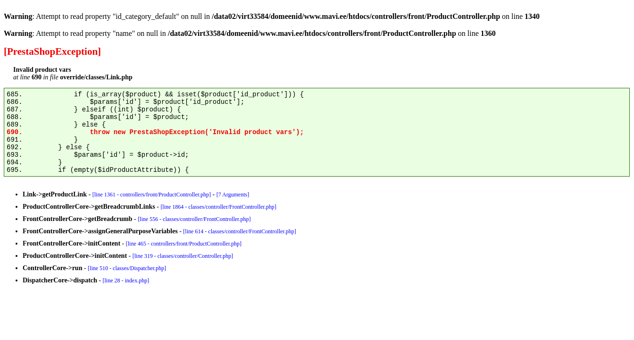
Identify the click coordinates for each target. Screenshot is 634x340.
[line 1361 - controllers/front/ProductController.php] (151, 194)
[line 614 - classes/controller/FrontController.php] (239, 231)
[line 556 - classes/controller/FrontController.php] (194, 219)
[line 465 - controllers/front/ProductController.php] (184, 243)
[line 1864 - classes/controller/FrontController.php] (218, 207)
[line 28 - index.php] (126, 280)
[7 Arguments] (233, 194)
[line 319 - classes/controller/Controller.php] (183, 256)
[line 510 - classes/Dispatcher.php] (127, 268)
